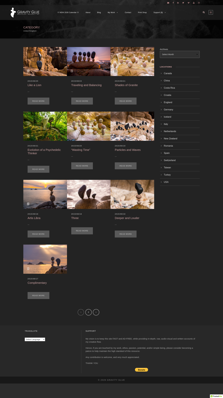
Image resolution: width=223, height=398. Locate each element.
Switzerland (170, 160)
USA (166, 182)
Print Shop (142, 12)
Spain (167, 153)
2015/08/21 (120, 81)
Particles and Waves (128, 149)
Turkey (167, 175)
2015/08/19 (120, 146)
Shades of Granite (126, 85)
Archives (164, 49)
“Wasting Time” (80, 149)
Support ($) (158, 12)
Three (75, 218)
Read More (38, 101)
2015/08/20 (76, 146)
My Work (111, 12)
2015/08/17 (33, 279)
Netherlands (170, 131)
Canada (168, 73)
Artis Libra (34, 218)
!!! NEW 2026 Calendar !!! (68, 12)
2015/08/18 (33, 214)
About (88, 12)
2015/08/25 (33, 81)
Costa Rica (169, 88)
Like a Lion (34, 85)
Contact (128, 12)
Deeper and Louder (127, 218)
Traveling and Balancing (86, 85)
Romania (168, 146)
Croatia (167, 95)
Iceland (167, 117)
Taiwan (167, 167)
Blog (99, 12)
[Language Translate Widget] (35, 339)
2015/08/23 (76, 81)
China (167, 80)
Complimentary (37, 282)
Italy (166, 124)
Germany (168, 109)
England (168, 102)
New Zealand (170, 138)
